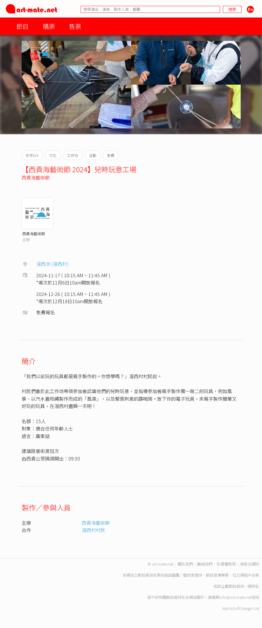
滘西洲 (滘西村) (52, 263)
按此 (255, 586)
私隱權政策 (226, 564)
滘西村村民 (93, 529)
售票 (75, 26)
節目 (22, 26)
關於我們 (185, 564)
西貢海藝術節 (36, 177)
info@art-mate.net (235, 597)
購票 (49, 26)
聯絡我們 (204, 564)
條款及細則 (249, 564)
